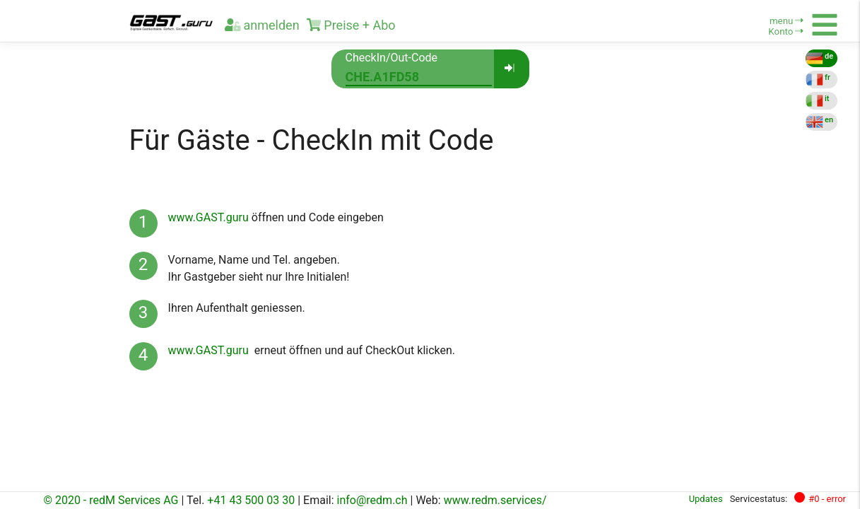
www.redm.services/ (495, 500)
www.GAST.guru (208, 217)
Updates (706, 498)
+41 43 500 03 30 (251, 500)
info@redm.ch (372, 500)
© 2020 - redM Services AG (110, 500)
